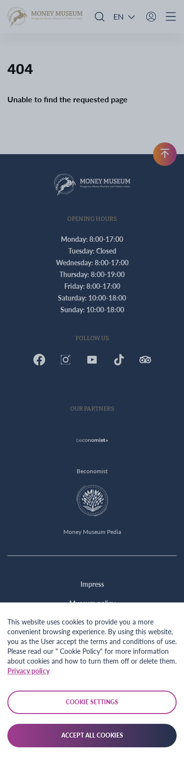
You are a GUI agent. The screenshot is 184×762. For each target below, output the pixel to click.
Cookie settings (92, 702)
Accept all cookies (92, 735)
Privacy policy (28, 671)
